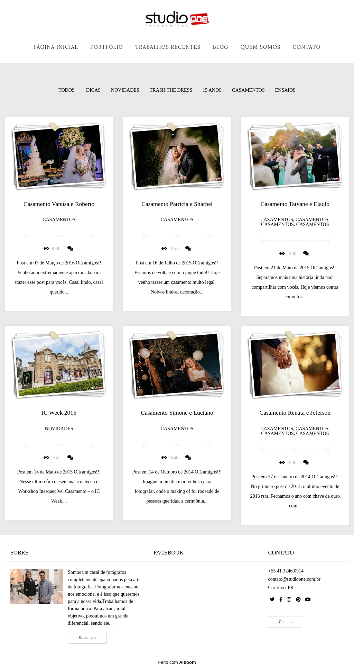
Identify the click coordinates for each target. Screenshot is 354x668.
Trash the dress (171, 90)
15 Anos (212, 90)
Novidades (125, 90)
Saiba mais (87, 637)
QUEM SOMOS (261, 47)
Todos (66, 90)
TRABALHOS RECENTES (168, 47)
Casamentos (248, 90)
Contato (285, 622)
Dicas (93, 90)
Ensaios (285, 90)
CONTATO (306, 47)
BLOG (220, 47)
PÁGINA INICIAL (55, 47)
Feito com (177, 662)
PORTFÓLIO (106, 47)
